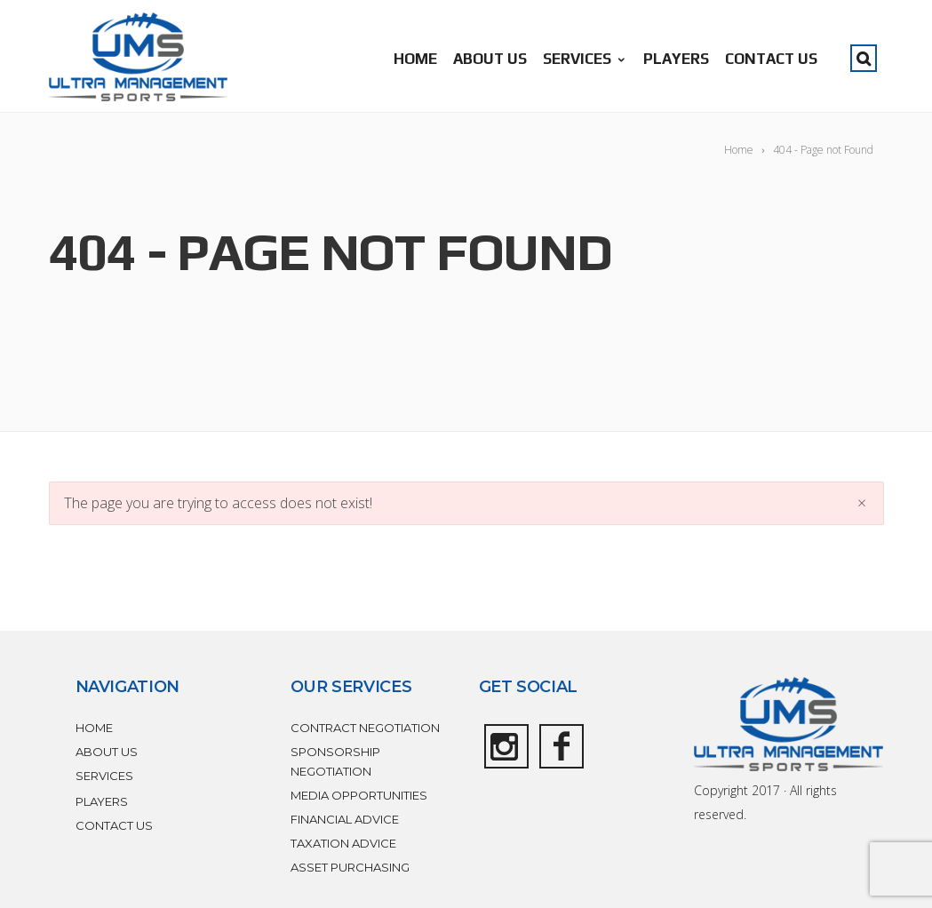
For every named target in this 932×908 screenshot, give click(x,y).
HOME (415, 59)
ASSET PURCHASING (350, 867)
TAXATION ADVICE (343, 843)
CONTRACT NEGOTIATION (365, 728)
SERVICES (585, 59)
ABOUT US (490, 59)
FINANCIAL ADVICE (345, 819)
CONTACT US (771, 59)
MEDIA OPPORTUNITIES (359, 795)
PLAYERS (676, 59)
